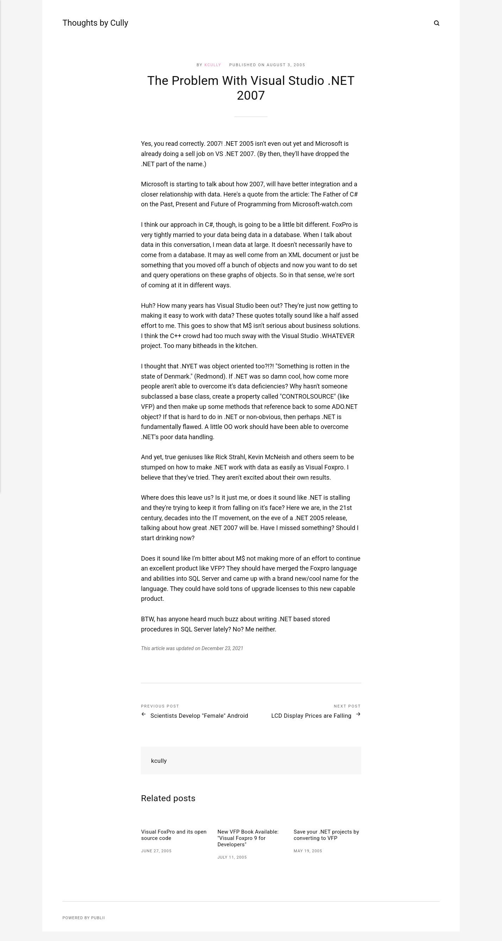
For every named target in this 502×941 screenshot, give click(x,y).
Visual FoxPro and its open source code (168, 843)
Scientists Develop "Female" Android (195, 719)
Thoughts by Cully (83, 24)
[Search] (437, 24)
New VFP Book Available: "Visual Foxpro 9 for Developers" (250, 847)
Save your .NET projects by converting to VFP (325, 843)
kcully (213, 65)
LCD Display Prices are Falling (304, 715)
